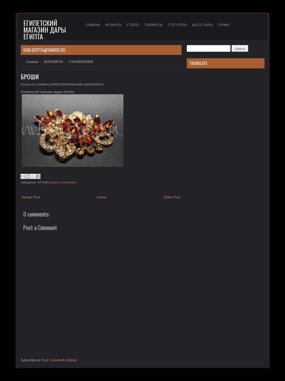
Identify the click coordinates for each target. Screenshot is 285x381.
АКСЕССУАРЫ (202, 25)
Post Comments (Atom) (59, 360)
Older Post (172, 197)
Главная (32, 62)
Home (101, 197)
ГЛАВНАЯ (93, 25)
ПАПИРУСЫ (154, 25)
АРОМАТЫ (113, 25)
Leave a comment (63, 182)
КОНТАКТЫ (53, 62)
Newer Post (31, 197)
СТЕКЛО (133, 25)
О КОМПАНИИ (81, 62)
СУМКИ (223, 25)
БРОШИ (30, 76)
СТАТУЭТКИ (177, 25)
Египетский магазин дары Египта (44, 29)
